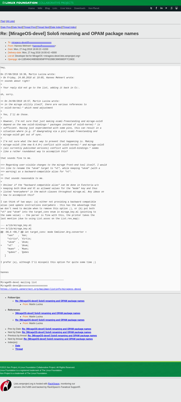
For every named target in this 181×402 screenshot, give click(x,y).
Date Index (56, 27)
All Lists (10, 21)
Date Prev (6, 27)
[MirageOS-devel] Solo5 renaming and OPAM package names (47, 313)
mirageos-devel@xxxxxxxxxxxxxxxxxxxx (32, 42)
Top (2, 21)
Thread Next (43, 27)
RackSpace (53, 383)
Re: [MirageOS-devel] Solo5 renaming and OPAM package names (50, 301)
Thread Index (69, 27)
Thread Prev (29, 27)
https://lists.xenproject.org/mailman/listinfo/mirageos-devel (41, 289)
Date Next (17, 27)
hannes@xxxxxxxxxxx (44, 46)
